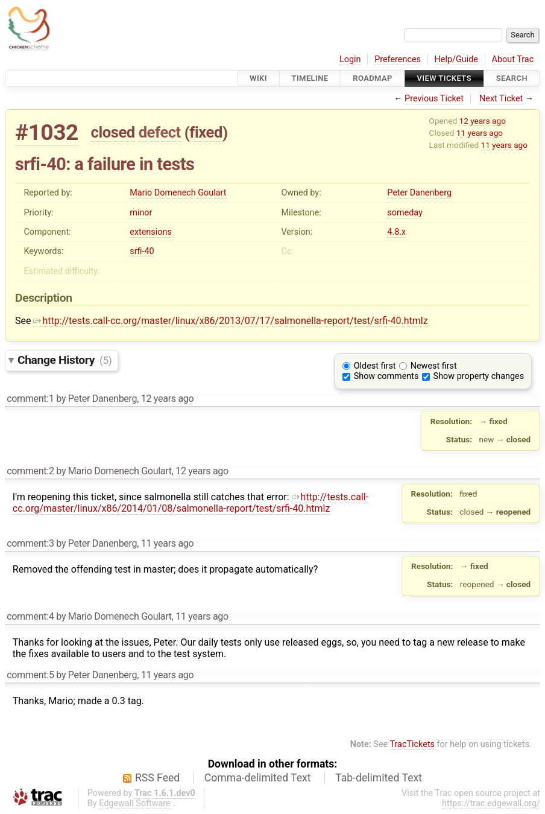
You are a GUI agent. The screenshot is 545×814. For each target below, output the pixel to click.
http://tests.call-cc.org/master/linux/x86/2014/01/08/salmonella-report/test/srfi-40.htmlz (190, 502)
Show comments (386, 376)
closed (113, 132)
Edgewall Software (135, 803)
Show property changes (478, 376)
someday (405, 213)
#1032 (46, 132)
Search (512, 78)
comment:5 (30, 675)
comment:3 (30, 543)
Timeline (310, 78)
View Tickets (444, 78)
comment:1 (30, 398)
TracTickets (412, 744)
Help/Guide (456, 59)
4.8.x (396, 232)
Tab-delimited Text (378, 778)
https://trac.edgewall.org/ (491, 803)
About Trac (513, 59)
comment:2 (30, 471)
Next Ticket (501, 99)
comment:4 (30, 616)
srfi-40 (142, 251)
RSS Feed (157, 778)
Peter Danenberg (419, 193)
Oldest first (375, 366)
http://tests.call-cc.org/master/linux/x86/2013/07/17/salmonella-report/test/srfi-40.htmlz (230, 320)
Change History (64, 360)
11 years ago (479, 133)
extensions (151, 232)
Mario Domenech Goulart (178, 193)
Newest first (434, 366)
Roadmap (372, 78)
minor (141, 213)
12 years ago (482, 121)
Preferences (397, 59)
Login (350, 59)
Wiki (258, 78)
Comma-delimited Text (257, 778)
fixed (205, 132)
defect (160, 132)
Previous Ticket (434, 99)
